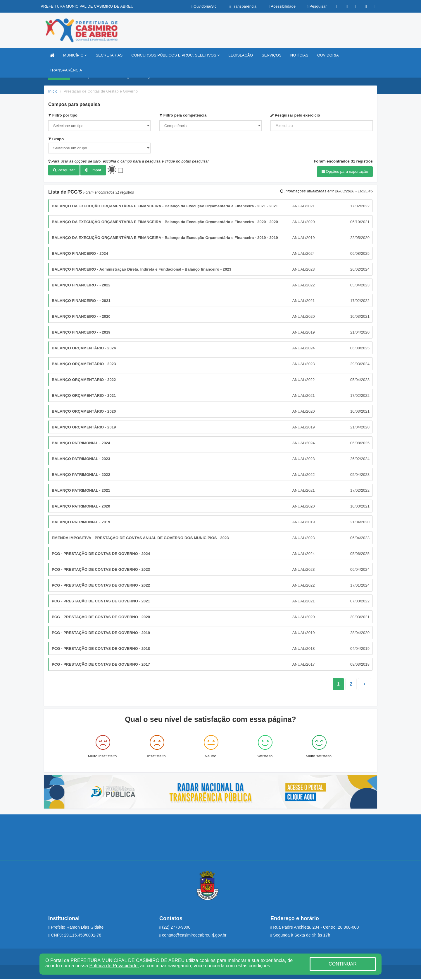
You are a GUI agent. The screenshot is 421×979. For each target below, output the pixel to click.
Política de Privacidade (113, 965)
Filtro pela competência (182, 115)
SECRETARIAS (109, 55)
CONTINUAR (343, 963)
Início (53, 91)
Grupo (56, 139)
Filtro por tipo (62, 115)
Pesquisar (64, 170)
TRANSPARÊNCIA (66, 70)
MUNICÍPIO (75, 55)
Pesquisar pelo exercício (295, 115)
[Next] (351, 684)
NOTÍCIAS (299, 55)
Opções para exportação (345, 171)
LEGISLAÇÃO (241, 55)
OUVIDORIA (328, 55)
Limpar (93, 170)
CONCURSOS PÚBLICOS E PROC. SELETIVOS (175, 55)
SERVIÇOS (272, 55)
